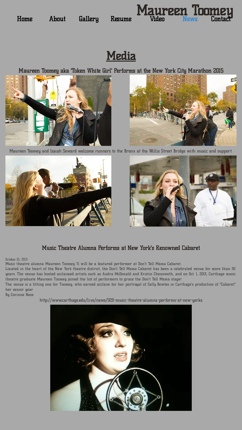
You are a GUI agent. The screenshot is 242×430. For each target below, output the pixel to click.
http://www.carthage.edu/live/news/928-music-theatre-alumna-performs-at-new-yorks (121, 300)
